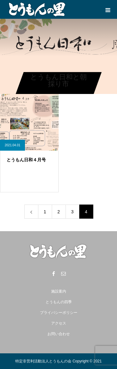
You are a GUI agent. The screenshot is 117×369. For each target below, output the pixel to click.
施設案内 (58, 291)
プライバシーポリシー (58, 312)
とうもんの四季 (59, 302)
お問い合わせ (58, 334)
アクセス (58, 323)
